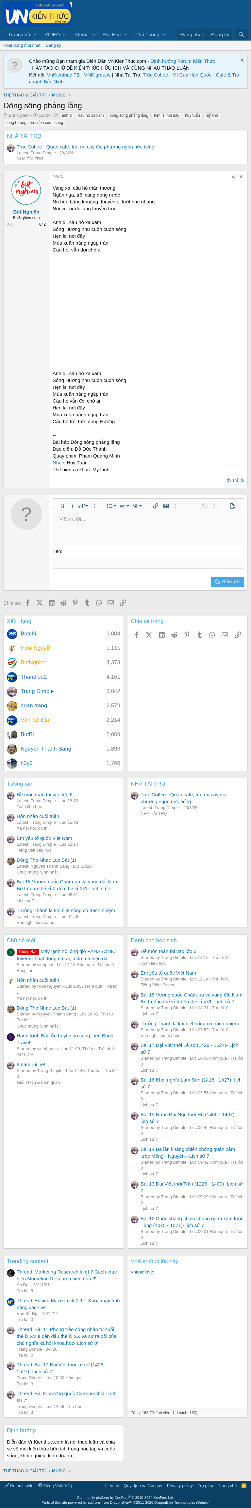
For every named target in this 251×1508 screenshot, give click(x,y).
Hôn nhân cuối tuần (38, 816)
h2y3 (27, 763)
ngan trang (34, 705)
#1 (242, 177)
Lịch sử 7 (25, 900)
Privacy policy (180, 1485)
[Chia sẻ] (233, 177)
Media (82, 34)
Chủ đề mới (21, 940)
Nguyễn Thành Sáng (46, 748)
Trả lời (238, 480)
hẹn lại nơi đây (166, 115)
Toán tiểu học (29, 806)
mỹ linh (212, 115)
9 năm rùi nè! (31, 1064)
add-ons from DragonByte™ (110, 1502)
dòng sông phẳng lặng (128, 115)
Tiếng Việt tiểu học (34, 849)
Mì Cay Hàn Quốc (192, 75)
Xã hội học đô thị (33, 827)
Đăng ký (53, 45)
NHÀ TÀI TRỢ (24, 136)
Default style (19, 1485)
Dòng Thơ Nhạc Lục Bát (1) (46, 859)
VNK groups (97, 75)
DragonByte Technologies (174, 1502)
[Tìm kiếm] (241, 34)
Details (203, 1502)
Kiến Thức (204, 61)
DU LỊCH (25, 1054)
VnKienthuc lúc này (154, 1261)
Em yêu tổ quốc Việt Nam (44, 838)
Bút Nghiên (19, 115)
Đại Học (112, 34)
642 (42, 224)
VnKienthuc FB (63, 75)
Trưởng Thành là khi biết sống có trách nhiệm (66, 910)
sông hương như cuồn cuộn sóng (34, 122)
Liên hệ (112, 1485)
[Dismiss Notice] (241, 61)
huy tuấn (192, 115)
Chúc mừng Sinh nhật (37, 871)
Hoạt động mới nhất (22, 45)
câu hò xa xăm (91, 115)
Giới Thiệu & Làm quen (38, 1082)
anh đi (67, 115)
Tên (57, 551)
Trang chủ (19, 34)
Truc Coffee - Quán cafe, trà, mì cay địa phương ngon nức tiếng (85, 146)
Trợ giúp (205, 1485)
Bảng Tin (25, 970)
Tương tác (19, 783)
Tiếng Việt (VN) (55, 1485)
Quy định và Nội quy (143, 1485)
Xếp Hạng (19, 620)
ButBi (27, 734)
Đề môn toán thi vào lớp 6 (45, 794)
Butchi (28, 633)
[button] (35, 34)
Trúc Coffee (155, 75)
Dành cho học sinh (154, 940)
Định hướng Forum (171, 61)
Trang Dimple (37, 691)
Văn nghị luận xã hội (36, 922)
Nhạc (58, 462)
